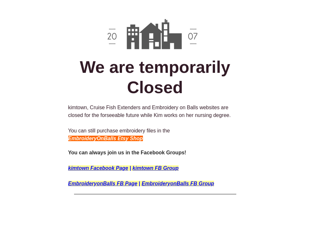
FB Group (167, 168)
